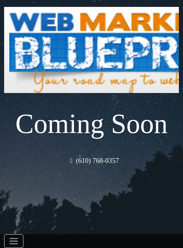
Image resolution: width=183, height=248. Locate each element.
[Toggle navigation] (13, 241)
